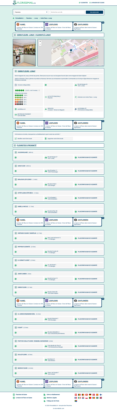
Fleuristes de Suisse (21, 394)
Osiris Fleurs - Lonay (46, 18)
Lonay (36, 18)
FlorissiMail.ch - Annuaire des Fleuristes (61, 405)
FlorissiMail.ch (19, 18)
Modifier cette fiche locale (25, 138)
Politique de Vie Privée (53, 401)
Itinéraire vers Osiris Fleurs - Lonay (87, 97)
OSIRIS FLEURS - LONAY (26, 71)
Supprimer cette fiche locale (55, 138)
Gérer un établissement (53, 394)
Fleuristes (84, 2)
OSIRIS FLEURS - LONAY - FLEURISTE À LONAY (34, 35)
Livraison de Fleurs (97, 2)
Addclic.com (60, 408)
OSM (102, 65)
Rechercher (94, 12)
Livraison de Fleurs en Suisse (24, 397)
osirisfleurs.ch (22, 109)
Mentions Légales (52, 397)
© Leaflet (97, 65)
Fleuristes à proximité (26, 145)
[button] (71, 51)
